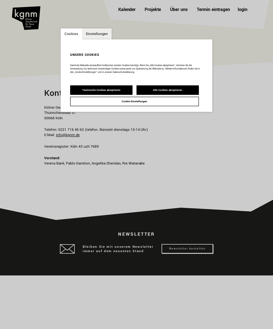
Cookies (71, 34)
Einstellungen (97, 34)
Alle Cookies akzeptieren (167, 90)
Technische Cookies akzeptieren (101, 90)
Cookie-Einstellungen (134, 101)
